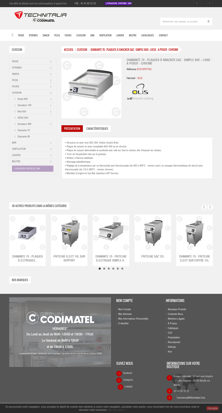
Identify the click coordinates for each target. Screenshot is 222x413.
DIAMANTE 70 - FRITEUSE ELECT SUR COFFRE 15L (194, 258)
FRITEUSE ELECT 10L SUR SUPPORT (69, 258)
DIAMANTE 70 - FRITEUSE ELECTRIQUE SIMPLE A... (111, 258)
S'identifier (123, 323)
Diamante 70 (23, 130)
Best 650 (21, 111)
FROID (15, 61)
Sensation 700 (24, 105)
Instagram (128, 379)
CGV (170, 332)
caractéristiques (97, 128)
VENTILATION (19, 148)
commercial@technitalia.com (191, 396)
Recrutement (174, 342)
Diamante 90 (23, 136)
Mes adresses (125, 313)
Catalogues (173, 327)
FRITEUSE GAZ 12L (152, 256)
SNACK (15, 73)
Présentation (174, 337)
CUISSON (17, 92)
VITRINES (17, 67)
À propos (172, 323)
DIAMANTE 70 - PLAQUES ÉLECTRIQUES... (27, 258)
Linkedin (129, 386)
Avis (170, 351)
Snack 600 (22, 98)
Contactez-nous (175, 313)
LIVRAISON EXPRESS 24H (27, 168)
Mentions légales (176, 318)
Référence (131, 69)
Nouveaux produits (177, 309)
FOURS (15, 86)
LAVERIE (16, 155)
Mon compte (124, 300)
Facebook (127, 373)
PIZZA (15, 80)
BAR (14, 142)
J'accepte (212, 408)
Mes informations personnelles (133, 318)
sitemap (172, 346)
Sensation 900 (24, 123)
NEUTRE (16, 161)
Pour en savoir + (117, 409)
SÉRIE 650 (22, 117)
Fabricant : (132, 78)
